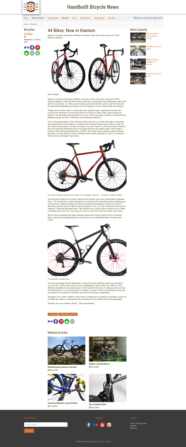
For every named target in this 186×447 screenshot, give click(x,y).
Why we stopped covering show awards (144, 38)
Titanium (53, 314)
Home (25, 18)
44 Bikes (28, 34)
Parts (74, 18)
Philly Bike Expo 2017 (69, 314)
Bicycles (65, 18)
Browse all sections (143, 18)
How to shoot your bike (138, 423)
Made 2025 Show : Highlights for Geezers (145, 64)
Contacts (133, 426)
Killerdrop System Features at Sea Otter (62, 367)
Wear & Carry (85, 18)
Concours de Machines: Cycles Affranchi (62, 403)
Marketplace (99, 18)
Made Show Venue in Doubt (145, 78)
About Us (133, 428)
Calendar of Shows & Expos (146, 50)
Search (158, 18)
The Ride (111, 18)
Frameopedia (53, 18)
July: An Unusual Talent (97, 404)
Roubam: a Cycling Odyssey (99, 364)
